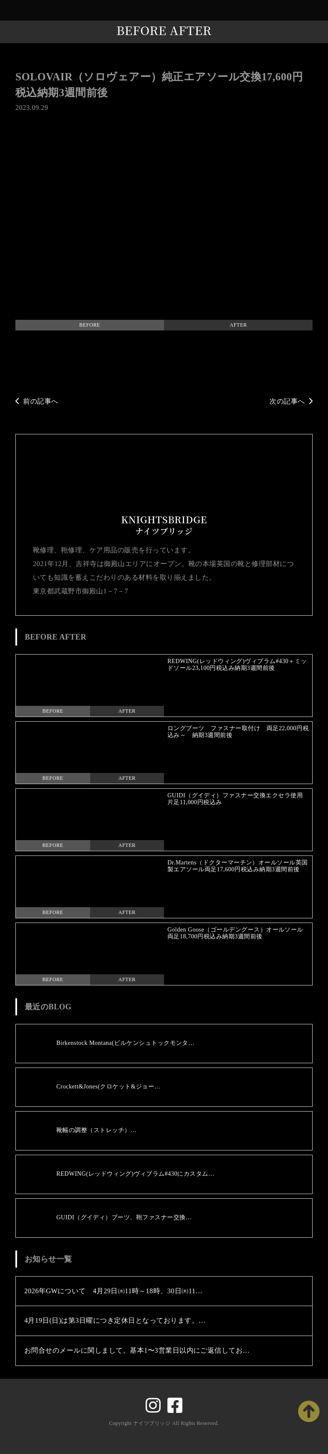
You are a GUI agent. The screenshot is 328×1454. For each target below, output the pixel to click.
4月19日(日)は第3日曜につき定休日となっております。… (115, 1320)
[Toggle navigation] (319, 10)
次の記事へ (291, 401)
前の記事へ (37, 401)
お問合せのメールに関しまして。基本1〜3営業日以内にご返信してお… (137, 1350)
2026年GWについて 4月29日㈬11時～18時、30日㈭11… (113, 1291)
